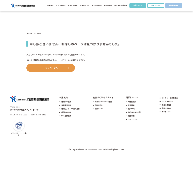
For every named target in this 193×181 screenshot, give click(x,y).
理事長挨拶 (132, 102)
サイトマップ (166, 112)
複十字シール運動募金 (170, 98)
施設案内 (131, 109)
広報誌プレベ (99, 105)
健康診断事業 (66, 102)
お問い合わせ (137, 5)
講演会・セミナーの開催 (103, 102)
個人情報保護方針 (120, 6)
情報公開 (131, 116)
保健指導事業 (66, 105)
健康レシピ (99, 109)
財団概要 (131, 105)
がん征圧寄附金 (167, 101)
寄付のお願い (97, 6)
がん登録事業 (66, 116)
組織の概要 (108, 6)
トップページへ (50, 67)
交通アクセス (155, 5)
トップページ (63, 60)
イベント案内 (61, 6)
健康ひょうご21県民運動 (70, 109)
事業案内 (50, 6)
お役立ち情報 (73, 6)
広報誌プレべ (85, 6)
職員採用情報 (173, 5)
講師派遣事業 (66, 112)
